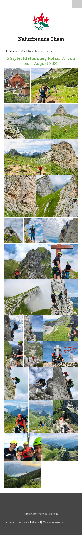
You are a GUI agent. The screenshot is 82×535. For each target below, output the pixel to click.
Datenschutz (23, 521)
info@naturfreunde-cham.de (41, 513)
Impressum (9, 521)
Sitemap (35, 521)
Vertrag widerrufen (53, 521)
